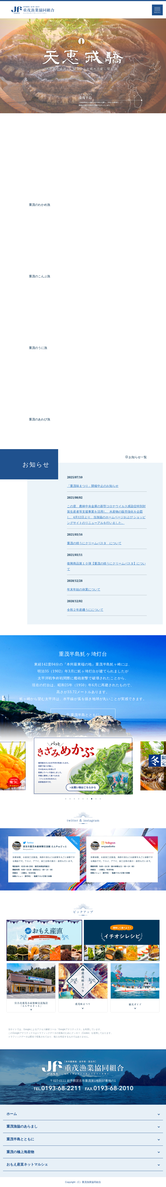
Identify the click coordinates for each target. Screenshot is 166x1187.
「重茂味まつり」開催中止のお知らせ (92, 486)
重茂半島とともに (83, 714)
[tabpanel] (83, 766)
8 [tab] (96, 799)
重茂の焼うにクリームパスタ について (94, 543)
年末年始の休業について (83, 589)
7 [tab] (91, 799)
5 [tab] (83, 799)
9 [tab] (100, 799)
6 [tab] (87, 799)
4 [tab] (79, 799)
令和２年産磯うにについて (85, 610)
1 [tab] (66, 799)
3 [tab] (74, 799)
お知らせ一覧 (138, 457)
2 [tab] (70, 799)
